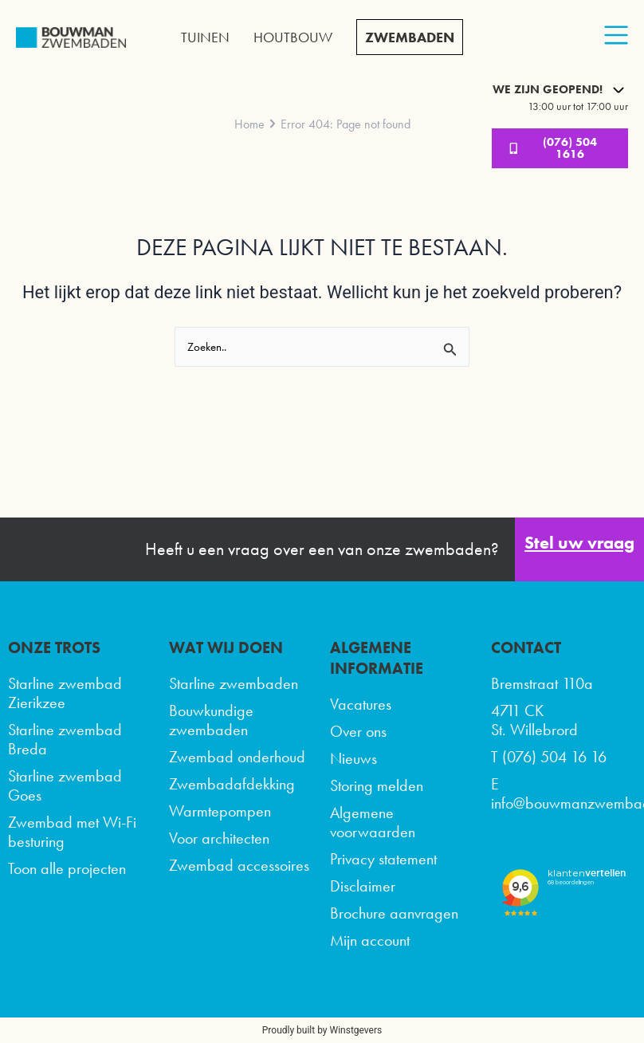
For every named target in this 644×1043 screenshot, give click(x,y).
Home (249, 124)
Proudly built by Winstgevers (322, 1030)
